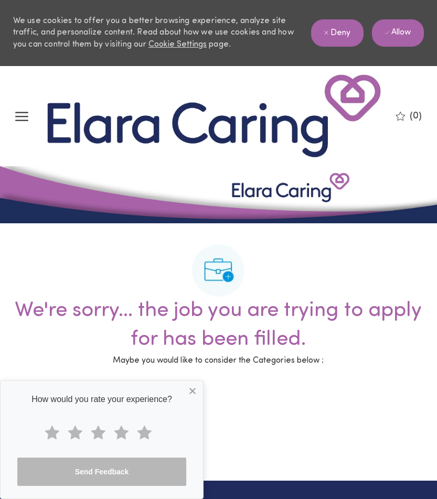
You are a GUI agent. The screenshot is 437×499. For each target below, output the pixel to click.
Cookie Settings (177, 44)
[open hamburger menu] (21, 116)
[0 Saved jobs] (409, 116)
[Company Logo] (214, 116)
